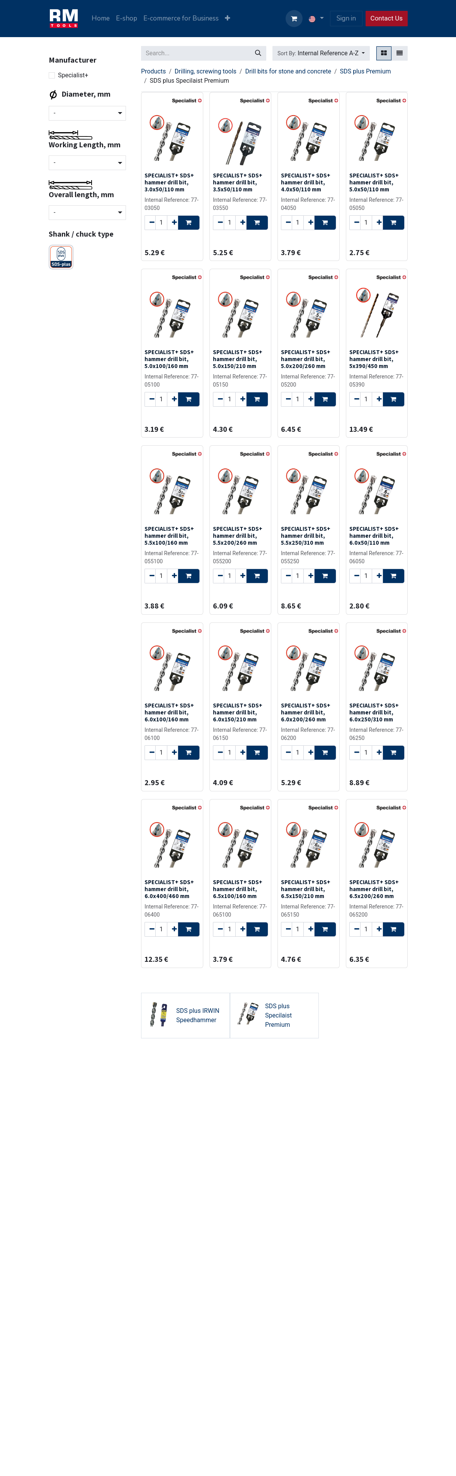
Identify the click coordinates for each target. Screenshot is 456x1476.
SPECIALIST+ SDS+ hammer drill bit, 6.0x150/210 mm (237, 712)
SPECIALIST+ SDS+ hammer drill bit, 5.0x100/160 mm (169, 359)
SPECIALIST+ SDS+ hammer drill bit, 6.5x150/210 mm (305, 889)
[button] (321, 53)
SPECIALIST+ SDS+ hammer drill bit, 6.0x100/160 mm (169, 712)
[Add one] (172, 222)
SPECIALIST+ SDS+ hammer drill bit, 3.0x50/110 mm (169, 182)
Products (153, 71)
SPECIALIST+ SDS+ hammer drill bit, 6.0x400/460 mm (169, 889)
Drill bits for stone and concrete (288, 71)
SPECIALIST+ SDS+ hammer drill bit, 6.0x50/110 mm (374, 535)
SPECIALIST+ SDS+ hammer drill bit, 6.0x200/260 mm (305, 712)
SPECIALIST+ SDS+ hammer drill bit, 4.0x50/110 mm (305, 182)
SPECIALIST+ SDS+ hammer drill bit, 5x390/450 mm (374, 359)
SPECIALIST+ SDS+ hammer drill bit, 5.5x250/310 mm (305, 535)
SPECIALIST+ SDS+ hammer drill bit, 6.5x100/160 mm (237, 889)
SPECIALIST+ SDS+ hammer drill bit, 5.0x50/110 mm (374, 182)
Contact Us (387, 18)
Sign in (346, 18)
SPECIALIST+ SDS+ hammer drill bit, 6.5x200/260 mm (374, 889)
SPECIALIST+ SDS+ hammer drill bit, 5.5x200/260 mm (237, 535)
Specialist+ (73, 75)
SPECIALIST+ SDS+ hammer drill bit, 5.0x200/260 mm (305, 359)
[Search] (258, 53)
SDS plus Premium (365, 71)
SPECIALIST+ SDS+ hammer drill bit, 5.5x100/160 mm (169, 535)
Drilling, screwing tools (206, 71)
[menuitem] (100, 18)
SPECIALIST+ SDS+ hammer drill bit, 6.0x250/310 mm (374, 712)
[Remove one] (150, 222)
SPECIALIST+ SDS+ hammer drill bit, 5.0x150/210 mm (237, 359)
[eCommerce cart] (294, 18)
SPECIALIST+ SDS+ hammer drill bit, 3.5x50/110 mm (237, 182)
